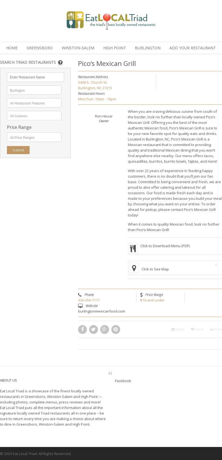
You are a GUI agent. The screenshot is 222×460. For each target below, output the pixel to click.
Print (216, 329)
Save (197, 329)
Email (177, 329)
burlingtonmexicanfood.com (101, 311)
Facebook (123, 380)
